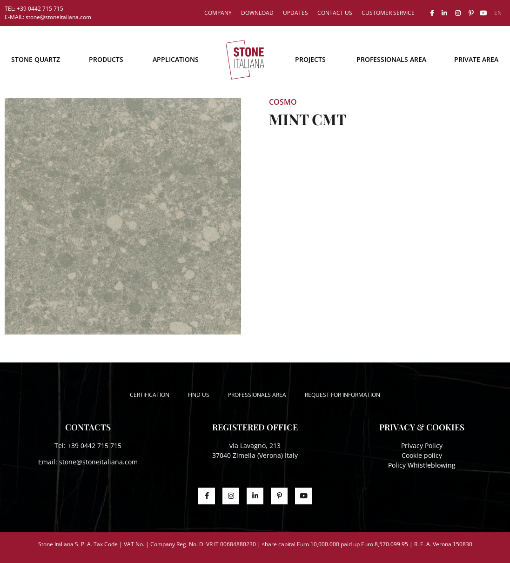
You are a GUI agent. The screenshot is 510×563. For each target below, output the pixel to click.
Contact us (334, 13)
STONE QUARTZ (35, 59)
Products (106, 59)
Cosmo (283, 102)
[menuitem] (498, 13)
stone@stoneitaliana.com (98, 461)
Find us (198, 395)
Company (218, 13)
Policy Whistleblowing (422, 465)
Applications (176, 59)
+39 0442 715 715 (94, 445)
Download (257, 13)
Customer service (388, 13)
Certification (149, 395)
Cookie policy (422, 455)
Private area (476, 59)
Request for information (342, 395)
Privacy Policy (422, 445)
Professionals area (391, 59)
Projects (310, 59)
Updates (295, 13)
